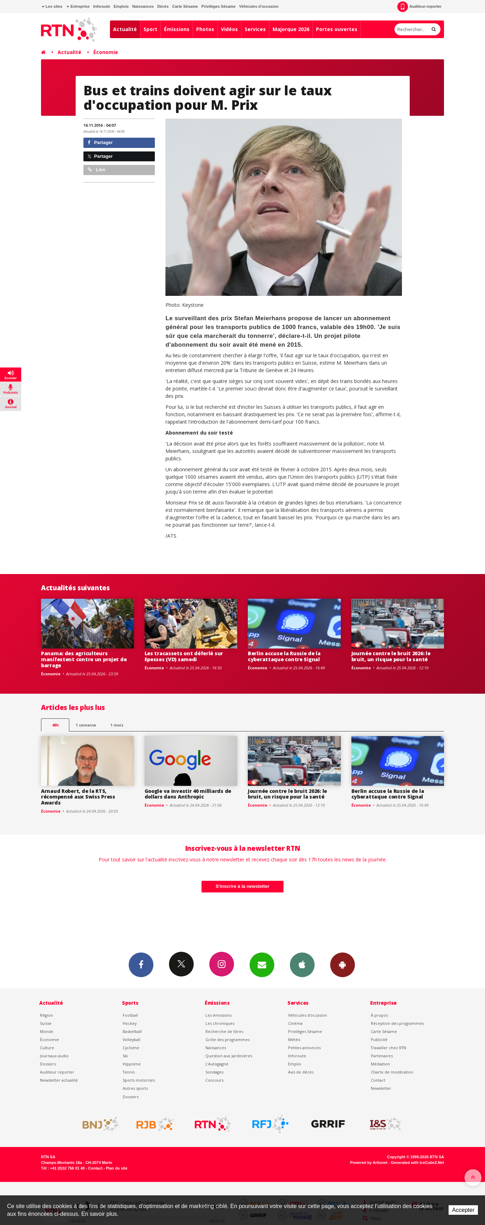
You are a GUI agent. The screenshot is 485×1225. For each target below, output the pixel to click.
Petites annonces (304, 1047)
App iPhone (302, 964)
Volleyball (131, 1039)
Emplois (121, 6)
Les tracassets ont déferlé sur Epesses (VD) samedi (184, 656)
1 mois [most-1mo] (116, 725)
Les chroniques (219, 1023)
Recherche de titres (224, 1031)
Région (46, 1015)
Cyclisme (131, 1047)
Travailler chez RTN (388, 1047)
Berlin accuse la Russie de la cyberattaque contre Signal (284, 656)
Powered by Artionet (368, 1162)
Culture (47, 1047)
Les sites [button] (52, 6)
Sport (150, 29)
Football (130, 1015)
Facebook (141, 964)
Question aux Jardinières (228, 1055)
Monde (46, 1031)
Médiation (380, 1064)
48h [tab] (55, 725)
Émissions (176, 29)
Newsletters (262, 964)
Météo (294, 1039)
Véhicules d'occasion (258, 6)
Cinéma (295, 1023)
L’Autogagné (216, 1064)
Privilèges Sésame (218, 6)
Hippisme (132, 1064)
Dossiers (48, 1064)
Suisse (46, 1023)
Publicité (379, 1039)
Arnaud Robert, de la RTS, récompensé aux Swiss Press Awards (78, 797)
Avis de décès (301, 1072)
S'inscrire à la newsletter (242, 886)
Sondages (214, 1072)
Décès (163, 6)
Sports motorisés (139, 1080)
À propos (379, 1015)
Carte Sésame (185, 6)
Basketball (132, 1031)
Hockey (129, 1023)
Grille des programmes (227, 1039)
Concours (214, 1080)
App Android (342, 964)
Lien (96, 169)
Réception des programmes (397, 1023)
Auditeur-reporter (419, 6)
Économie (105, 52)
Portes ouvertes (336, 29)
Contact (378, 1080)
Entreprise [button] (77, 6)
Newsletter (381, 1088)
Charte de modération (392, 1072)
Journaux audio (54, 1055)
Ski (125, 1055)
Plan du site (116, 1168)
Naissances (143, 6)
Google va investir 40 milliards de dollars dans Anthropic (188, 794)
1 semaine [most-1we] (86, 725)
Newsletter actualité (59, 1080)
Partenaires (382, 1055)
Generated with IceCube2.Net (417, 1162)
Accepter (463, 1210)
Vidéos (229, 29)
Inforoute (101, 6)
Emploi (294, 1064)
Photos (205, 29)
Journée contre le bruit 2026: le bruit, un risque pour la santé (391, 656)
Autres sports (135, 1088)
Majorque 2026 (291, 29)
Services (255, 29)
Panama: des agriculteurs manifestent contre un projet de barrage (84, 659)
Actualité (125, 29)
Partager (100, 142)
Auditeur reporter (57, 1072)
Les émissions (218, 1015)
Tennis (129, 1072)
